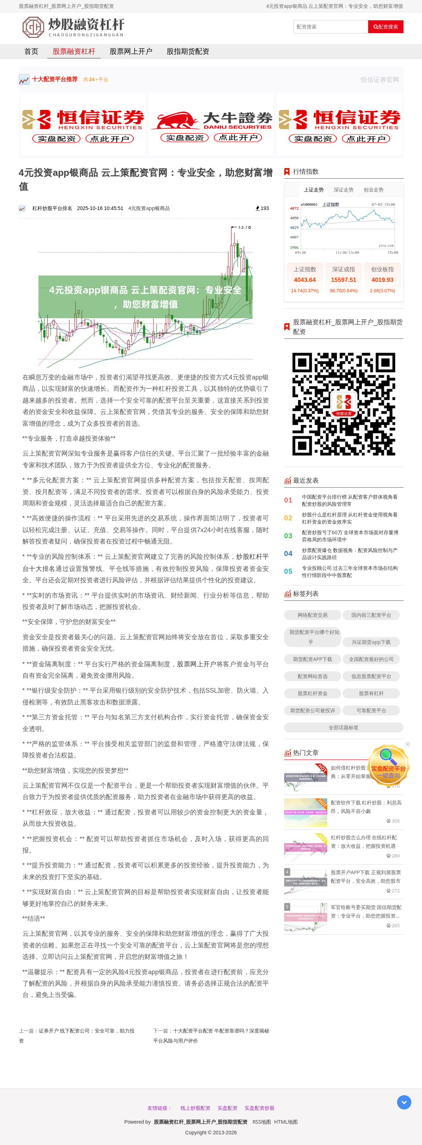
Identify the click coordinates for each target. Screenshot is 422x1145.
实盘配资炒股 (260, 1107)
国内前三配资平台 (371, 614)
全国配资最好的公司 (371, 659)
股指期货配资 (188, 51)
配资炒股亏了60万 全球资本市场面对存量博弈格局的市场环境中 (350, 536)
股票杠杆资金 (313, 693)
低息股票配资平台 (371, 676)
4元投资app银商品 (149, 208)
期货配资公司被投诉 (312, 710)
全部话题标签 (344, 727)
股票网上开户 (131, 51)
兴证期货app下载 (371, 642)
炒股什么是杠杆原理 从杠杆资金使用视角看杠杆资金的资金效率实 (350, 518)
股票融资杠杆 (74, 51)
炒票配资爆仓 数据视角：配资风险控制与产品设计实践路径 (350, 554)
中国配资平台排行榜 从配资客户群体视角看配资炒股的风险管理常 (350, 500)
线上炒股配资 (195, 1107)
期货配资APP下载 (312, 659)
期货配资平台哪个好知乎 (314, 637)
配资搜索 (386, 27)
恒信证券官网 (382, 79)
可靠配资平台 (371, 710)
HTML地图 (286, 1121)
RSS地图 (261, 1121)
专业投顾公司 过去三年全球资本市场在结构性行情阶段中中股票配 (350, 571)
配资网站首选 (313, 676)
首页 (31, 51)
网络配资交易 (313, 614)
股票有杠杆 (371, 693)
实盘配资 (228, 1107)
